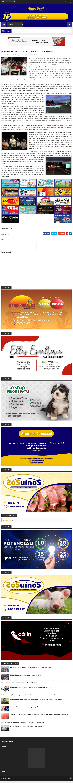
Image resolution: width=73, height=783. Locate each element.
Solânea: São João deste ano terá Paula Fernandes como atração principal (30, 689)
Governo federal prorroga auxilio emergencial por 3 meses (26, 709)
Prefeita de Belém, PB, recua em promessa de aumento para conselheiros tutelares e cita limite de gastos (30, 697)
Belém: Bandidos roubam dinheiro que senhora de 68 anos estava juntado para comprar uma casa (36, 701)
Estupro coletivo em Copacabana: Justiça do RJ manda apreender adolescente (22, 724)
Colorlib (9, 780)
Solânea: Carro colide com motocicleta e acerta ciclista (25, 677)
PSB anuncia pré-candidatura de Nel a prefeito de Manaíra (26, 729)
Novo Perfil (7, 523)
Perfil (37, 57)
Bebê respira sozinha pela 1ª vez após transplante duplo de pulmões (19, 685)
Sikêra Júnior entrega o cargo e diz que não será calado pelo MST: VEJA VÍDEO (31, 669)
